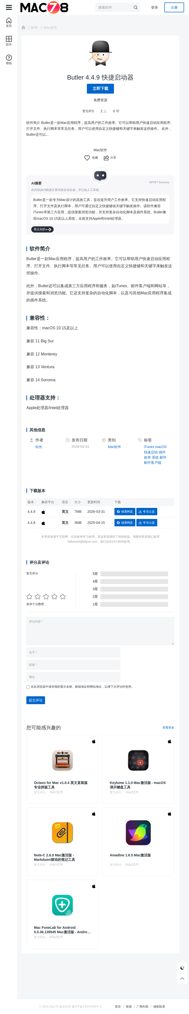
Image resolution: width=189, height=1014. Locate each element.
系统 (156, 457)
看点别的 (48, 229)
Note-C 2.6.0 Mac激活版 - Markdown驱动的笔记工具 (60, 857)
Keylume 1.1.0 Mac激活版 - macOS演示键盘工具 (134, 785)
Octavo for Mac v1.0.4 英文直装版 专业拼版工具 (67, 785)
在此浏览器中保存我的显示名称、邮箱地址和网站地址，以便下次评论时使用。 (88, 686)
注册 (174, 7)
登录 (154, 7)
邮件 (164, 457)
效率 (148, 457)
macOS (162, 447)
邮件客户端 (154, 463)
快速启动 (152, 452)
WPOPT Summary (159, 182)
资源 (134, 1006)
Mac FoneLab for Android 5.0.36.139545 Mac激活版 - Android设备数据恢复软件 (61, 930)
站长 (45, 447)
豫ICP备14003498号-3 (98, 1006)
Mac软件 (56, 28)
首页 (123, 1006)
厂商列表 (148, 1006)
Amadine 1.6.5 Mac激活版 (133, 855)
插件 (163, 452)
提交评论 (42, 700)
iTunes (150, 447)
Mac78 (65, 1006)
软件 (40, 28)
